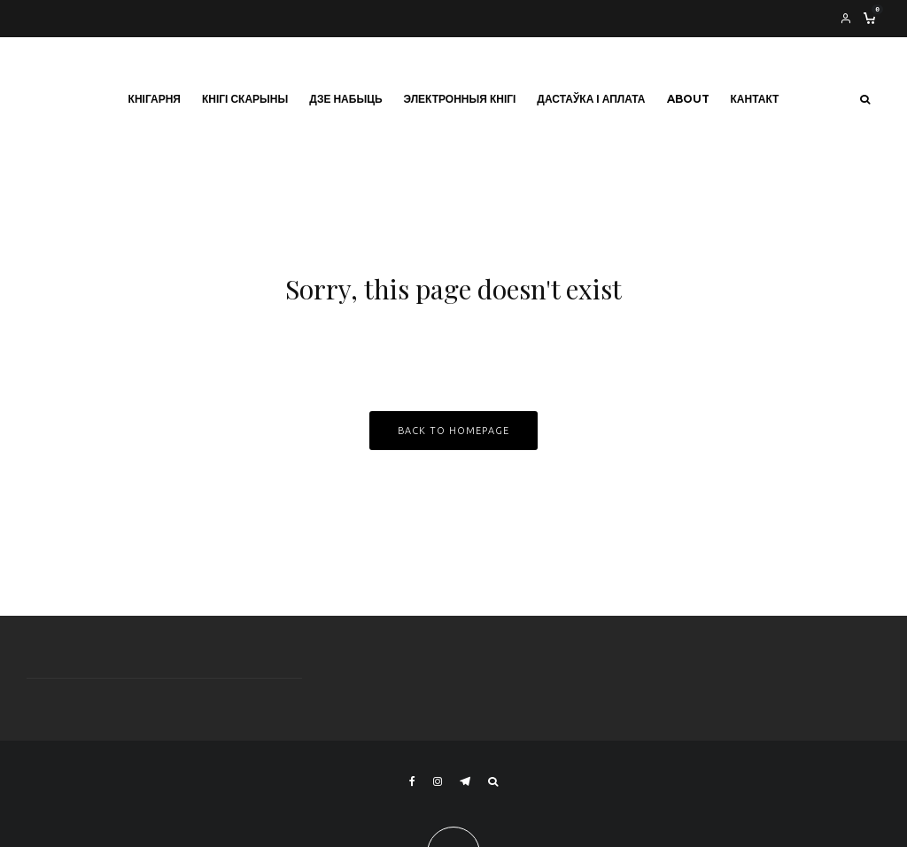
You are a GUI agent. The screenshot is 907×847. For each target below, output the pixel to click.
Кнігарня (154, 98)
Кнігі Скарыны (245, 98)
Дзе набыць (345, 98)
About (688, 98)
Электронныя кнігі (460, 98)
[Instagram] (437, 781)
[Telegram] (465, 781)
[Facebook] (412, 781)
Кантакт (755, 98)
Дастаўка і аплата (591, 98)
